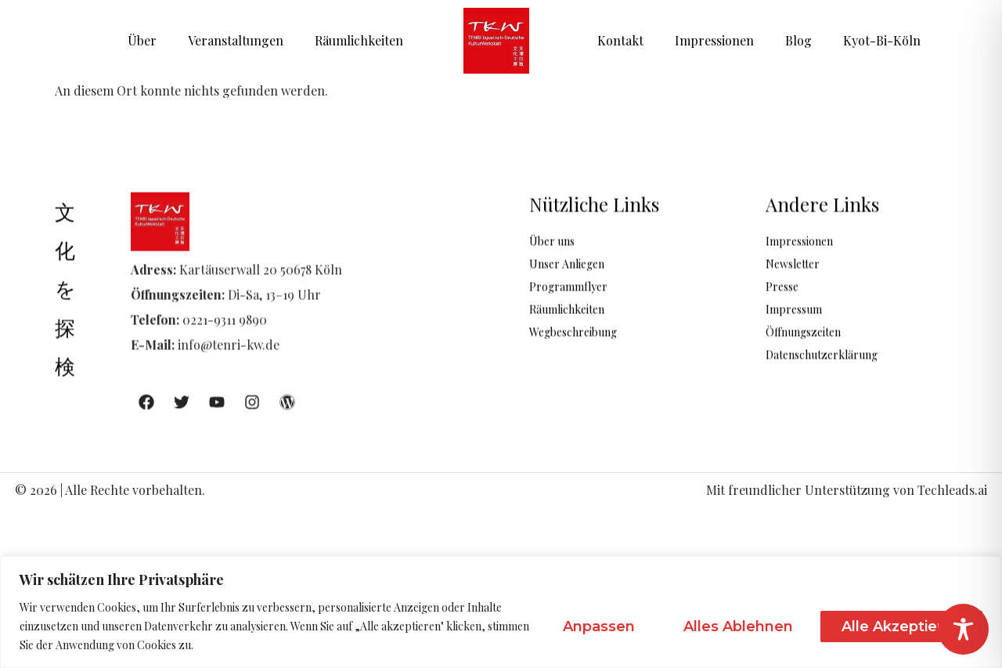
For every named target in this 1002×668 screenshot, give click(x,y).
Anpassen (599, 626)
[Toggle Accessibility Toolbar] (963, 629)
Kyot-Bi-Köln (882, 40)
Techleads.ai (952, 490)
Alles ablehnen (738, 626)
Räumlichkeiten (359, 40)
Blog (798, 40)
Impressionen (714, 40)
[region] (501, 612)
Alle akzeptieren (901, 626)
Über (142, 40)
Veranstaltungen (235, 40)
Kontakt (620, 40)
